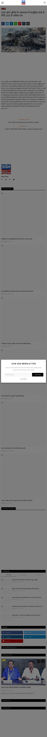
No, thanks (23, 379)
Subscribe (38, 374)
